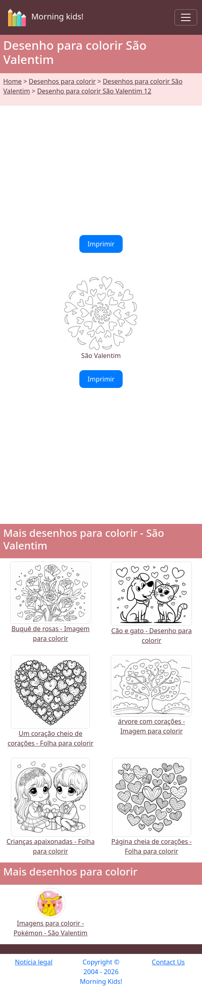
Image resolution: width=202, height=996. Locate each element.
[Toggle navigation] (185, 17)
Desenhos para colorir (62, 81)
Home (12, 81)
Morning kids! (44, 17)
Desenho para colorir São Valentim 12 (94, 91)
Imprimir (101, 243)
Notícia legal (34, 962)
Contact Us (168, 962)
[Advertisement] (101, 165)
